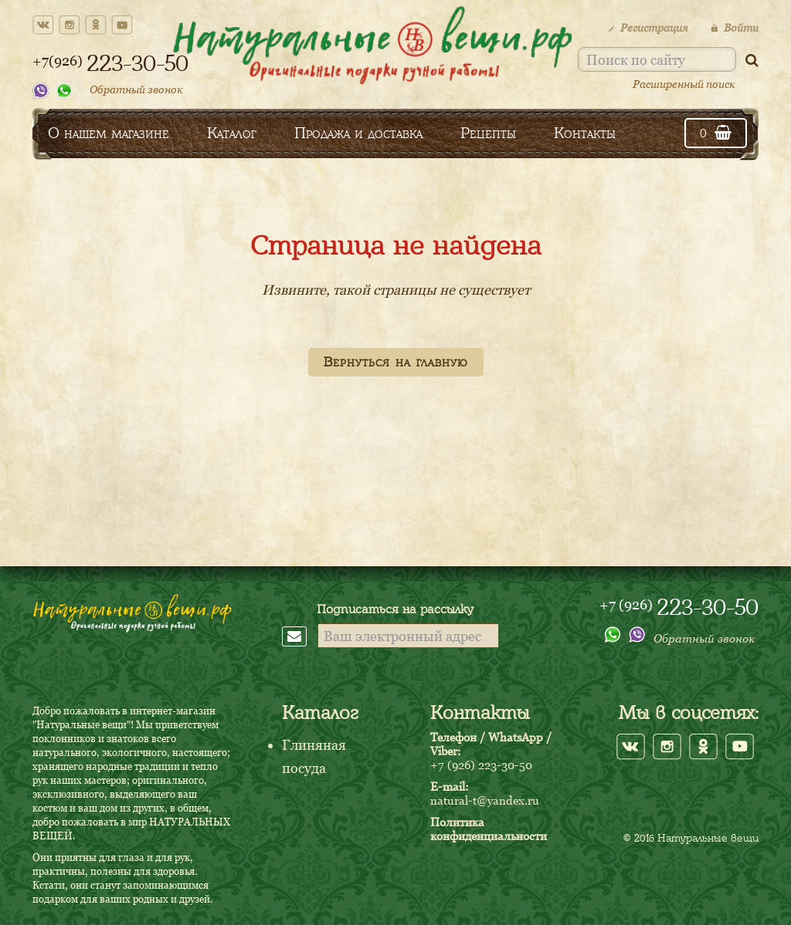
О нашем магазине (108, 132)
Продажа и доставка (358, 132)
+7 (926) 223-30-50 (481, 764)
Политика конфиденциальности (488, 828)
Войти (735, 27)
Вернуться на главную (396, 361)
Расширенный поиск (684, 83)
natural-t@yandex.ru (484, 800)
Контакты (585, 132)
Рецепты (488, 132)
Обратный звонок (136, 89)
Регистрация (647, 27)
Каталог (231, 132)
